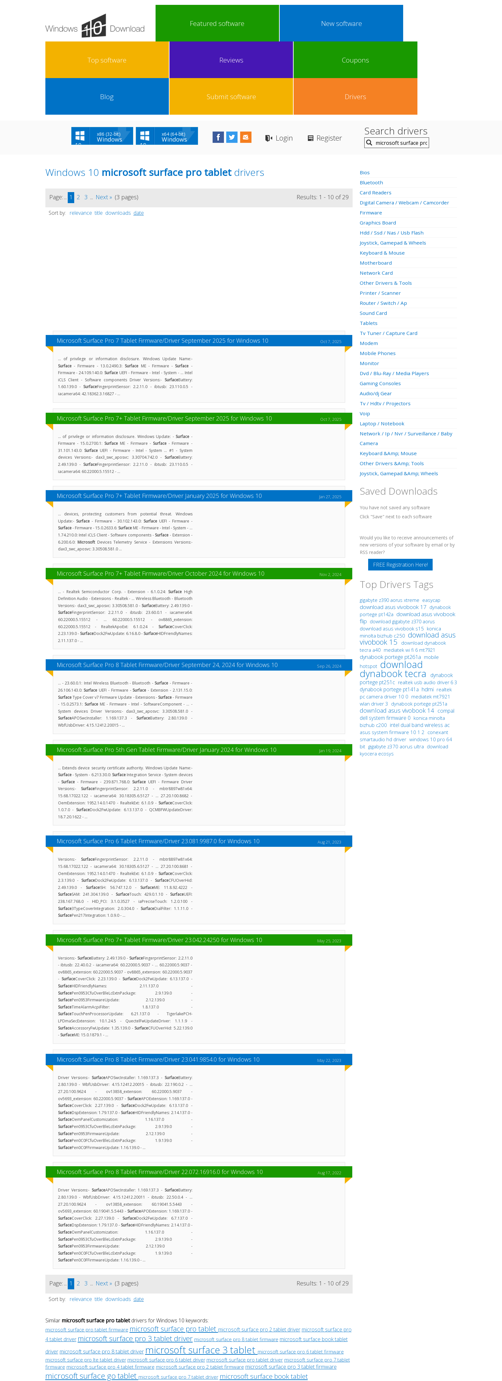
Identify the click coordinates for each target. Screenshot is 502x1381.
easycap (431, 527)
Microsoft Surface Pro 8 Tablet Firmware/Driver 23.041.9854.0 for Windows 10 (158, 986)
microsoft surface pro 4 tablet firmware (110, 1293)
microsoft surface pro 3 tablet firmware (291, 1293)
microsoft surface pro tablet (174, 1255)
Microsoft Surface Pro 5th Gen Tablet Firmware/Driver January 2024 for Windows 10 (166, 676)
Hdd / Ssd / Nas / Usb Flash (392, 159)
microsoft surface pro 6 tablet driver (166, 1286)
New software (211, 23)
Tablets (369, 249)
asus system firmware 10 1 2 (393, 659)
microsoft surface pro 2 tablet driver (259, 1256)
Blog (361, 23)
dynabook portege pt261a (391, 583)
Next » (104, 124)
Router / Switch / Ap (384, 229)
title (99, 139)
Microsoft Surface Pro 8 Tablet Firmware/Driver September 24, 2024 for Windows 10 (167, 591)
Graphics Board (378, 149)
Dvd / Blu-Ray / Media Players (395, 300)
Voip (365, 340)
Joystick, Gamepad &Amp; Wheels (400, 400)
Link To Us (202, 1329)
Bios (365, 99)
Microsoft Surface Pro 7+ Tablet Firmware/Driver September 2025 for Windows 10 (164, 345)
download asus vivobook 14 (398, 637)
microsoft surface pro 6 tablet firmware (301, 1278)
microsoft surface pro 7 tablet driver (178, 1303)
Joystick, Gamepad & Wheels (394, 169)
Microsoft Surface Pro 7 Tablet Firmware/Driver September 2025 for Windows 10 (162, 267)
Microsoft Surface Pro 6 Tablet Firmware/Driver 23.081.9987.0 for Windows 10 (158, 768)
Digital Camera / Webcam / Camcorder (406, 129)
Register (355, 65)
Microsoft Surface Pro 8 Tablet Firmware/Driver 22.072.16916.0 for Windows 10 (160, 1098)
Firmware (371, 139)
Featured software (173, 23)
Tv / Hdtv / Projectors (386, 330)
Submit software (399, 23)
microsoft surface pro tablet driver (244, 1286)
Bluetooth (372, 109)
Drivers (437, 23)
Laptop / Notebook (383, 350)
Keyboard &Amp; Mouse (389, 380)
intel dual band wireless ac (420, 651)
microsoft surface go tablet (91, 1302)
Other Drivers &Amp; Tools (392, 390)
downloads (118, 139)
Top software (249, 23)
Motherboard (376, 189)
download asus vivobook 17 (394, 533)
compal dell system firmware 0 (407, 641)
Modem (369, 269)
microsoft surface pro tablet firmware (86, 1256)
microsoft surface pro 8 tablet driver (102, 1278)
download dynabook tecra (394, 595)
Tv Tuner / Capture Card (389, 259)
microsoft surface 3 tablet (201, 1276)
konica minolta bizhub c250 (400, 559)
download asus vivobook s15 (392, 555)
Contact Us (298, 1329)
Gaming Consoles (381, 310)
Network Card (377, 199)
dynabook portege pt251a (419, 630)
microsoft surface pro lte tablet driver (85, 1286)
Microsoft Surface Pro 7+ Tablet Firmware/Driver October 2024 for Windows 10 (160, 500)
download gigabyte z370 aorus (402, 548)
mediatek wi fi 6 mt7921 (409, 576)
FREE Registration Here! (400, 491)
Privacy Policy (250, 1329)
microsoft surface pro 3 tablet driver (135, 1265)
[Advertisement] (199, 203)
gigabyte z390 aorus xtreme (390, 527)
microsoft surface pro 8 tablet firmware (236, 1266)
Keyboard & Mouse (383, 179)
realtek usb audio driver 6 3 (427, 609)
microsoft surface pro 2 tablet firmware (200, 1293)
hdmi (428, 616)
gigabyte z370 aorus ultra (396, 673)
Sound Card (374, 239)
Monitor (370, 289)
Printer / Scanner (380, 219)
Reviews (286, 23)
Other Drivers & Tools (386, 209)
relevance (81, 139)
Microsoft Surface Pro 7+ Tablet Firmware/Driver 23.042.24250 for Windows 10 (159, 866)
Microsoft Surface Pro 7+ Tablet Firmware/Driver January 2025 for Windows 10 (159, 422)
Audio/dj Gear (376, 320)
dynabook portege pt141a (390, 616)
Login (306, 65)
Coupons (324, 23)
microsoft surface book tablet (264, 1302)
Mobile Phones (378, 279)
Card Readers (376, 119)
